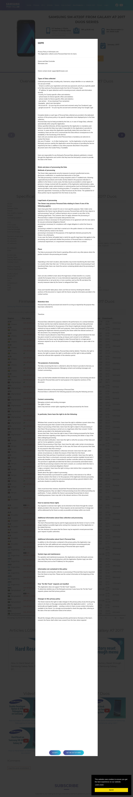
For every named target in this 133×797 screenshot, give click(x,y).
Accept (55, 752)
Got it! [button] (111, 790)
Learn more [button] (99, 785)
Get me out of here (73, 752)
